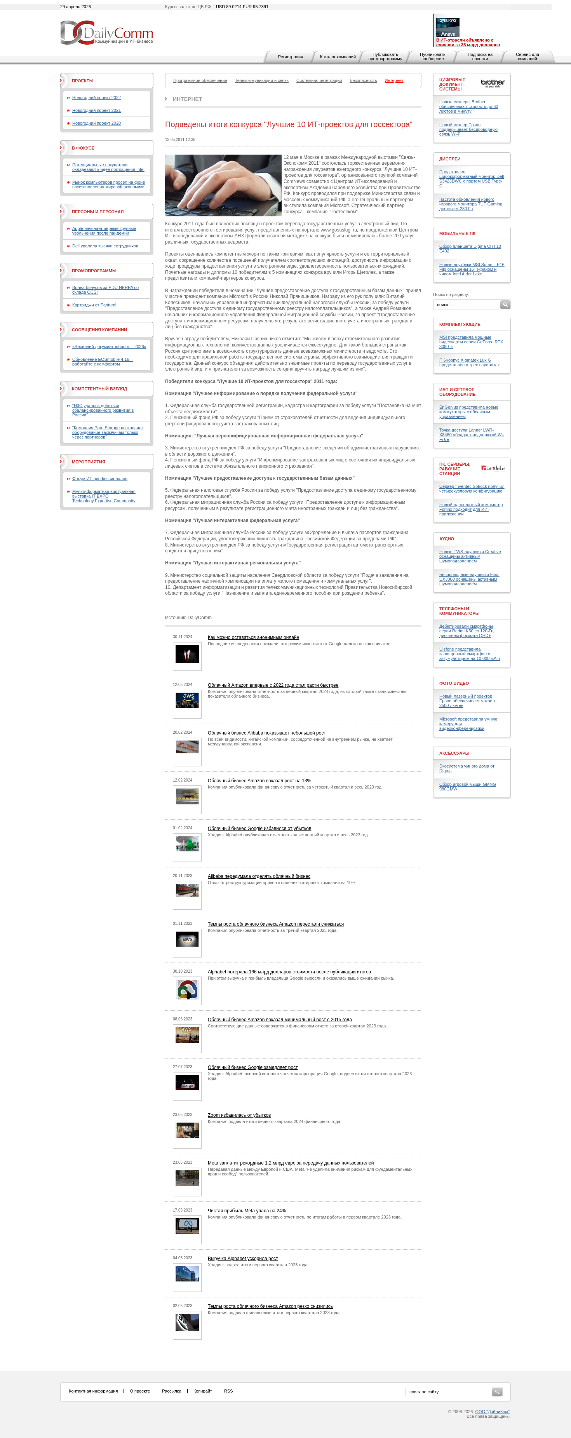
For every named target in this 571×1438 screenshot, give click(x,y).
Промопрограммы (94, 270)
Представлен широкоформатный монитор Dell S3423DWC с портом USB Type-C (471, 178)
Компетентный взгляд (99, 388)
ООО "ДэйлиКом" (492, 1411)
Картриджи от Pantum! (94, 305)
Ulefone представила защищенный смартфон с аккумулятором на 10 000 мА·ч (469, 654)
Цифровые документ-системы (452, 84)
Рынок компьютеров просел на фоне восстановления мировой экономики (108, 184)
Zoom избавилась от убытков (239, 1115)
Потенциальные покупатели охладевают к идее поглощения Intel (108, 167)
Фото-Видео (454, 683)
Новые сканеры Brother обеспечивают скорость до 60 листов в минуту (468, 106)
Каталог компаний (338, 56)
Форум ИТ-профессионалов (99, 478)
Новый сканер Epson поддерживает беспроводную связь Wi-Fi (468, 129)
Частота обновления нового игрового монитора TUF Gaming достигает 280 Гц (470, 204)
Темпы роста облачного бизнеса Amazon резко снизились (270, 1306)
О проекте (140, 1391)
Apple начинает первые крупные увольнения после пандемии (104, 230)
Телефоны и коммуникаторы (459, 611)
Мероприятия (88, 462)
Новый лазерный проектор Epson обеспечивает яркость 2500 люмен (467, 701)
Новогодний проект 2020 (96, 123)
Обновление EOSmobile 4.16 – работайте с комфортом (102, 361)
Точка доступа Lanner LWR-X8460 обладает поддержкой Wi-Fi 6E (471, 435)
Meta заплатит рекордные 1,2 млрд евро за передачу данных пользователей (291, 1163)
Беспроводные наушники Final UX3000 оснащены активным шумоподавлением (469, 579)
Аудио (446, 538)
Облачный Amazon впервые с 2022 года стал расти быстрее (273, 685)
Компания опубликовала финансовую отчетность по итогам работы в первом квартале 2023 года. (305, 1217)
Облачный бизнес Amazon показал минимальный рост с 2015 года (280, 1019)
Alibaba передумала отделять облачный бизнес (259, 876)
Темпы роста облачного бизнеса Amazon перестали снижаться (276, 924)
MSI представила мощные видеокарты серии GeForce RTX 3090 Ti (471, 342)
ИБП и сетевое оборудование (457, 392)
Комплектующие (459, 324)
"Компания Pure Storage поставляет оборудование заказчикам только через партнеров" (107, 432)
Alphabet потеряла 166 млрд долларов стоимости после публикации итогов (289, 972)
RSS (228, 1391)
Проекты (82, 80)
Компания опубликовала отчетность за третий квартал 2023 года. (273, 930)
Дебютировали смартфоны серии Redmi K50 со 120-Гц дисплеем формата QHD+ (466, 631)
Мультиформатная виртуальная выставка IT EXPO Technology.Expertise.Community (104, 496)
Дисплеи (450, 159)
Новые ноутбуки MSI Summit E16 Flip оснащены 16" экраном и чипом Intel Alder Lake (472, 269)
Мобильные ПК (457, 233)
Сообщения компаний (99, 329)
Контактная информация (93, 1391)
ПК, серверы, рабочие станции (454, 469)
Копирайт (202, 1391)
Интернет (187, 99)
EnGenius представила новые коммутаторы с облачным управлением (468, 412)
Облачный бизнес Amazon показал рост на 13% (259, 780)
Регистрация (290, 56)
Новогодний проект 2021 (96, 110)
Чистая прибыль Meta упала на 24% (247, 1210)
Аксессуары (454, 753)
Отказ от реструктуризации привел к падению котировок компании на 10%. (282, 882)
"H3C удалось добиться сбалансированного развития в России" (103, 410)
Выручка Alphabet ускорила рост (243, 1258)
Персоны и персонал (98, 211)
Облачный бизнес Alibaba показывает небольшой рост (267, 733)
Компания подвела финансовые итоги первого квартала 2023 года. (274, 1312)
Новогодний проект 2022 (96, 97)
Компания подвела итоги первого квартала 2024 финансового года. (274, 1121)
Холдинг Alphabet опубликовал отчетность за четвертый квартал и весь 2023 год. (288, 834)
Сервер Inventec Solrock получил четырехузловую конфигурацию (472, 488)
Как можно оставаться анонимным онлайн (253, 637)
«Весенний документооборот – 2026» (109, 346)
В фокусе (83, 148)
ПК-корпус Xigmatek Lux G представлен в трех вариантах (469, 362)
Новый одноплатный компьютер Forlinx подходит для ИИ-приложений (471, 509)
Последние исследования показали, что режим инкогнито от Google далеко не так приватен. (300, 643)
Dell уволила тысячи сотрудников (105, 246)
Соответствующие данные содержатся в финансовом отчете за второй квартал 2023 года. (297, 1026)
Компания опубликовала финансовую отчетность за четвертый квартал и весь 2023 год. (295, 787)
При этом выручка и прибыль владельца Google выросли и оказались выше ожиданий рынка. (301, 978)
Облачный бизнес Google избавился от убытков (259, 828)
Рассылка (171, 1391)
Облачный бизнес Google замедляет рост (253, 1067)
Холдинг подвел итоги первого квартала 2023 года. (258, 1264)
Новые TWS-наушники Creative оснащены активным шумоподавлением (470, 556)
